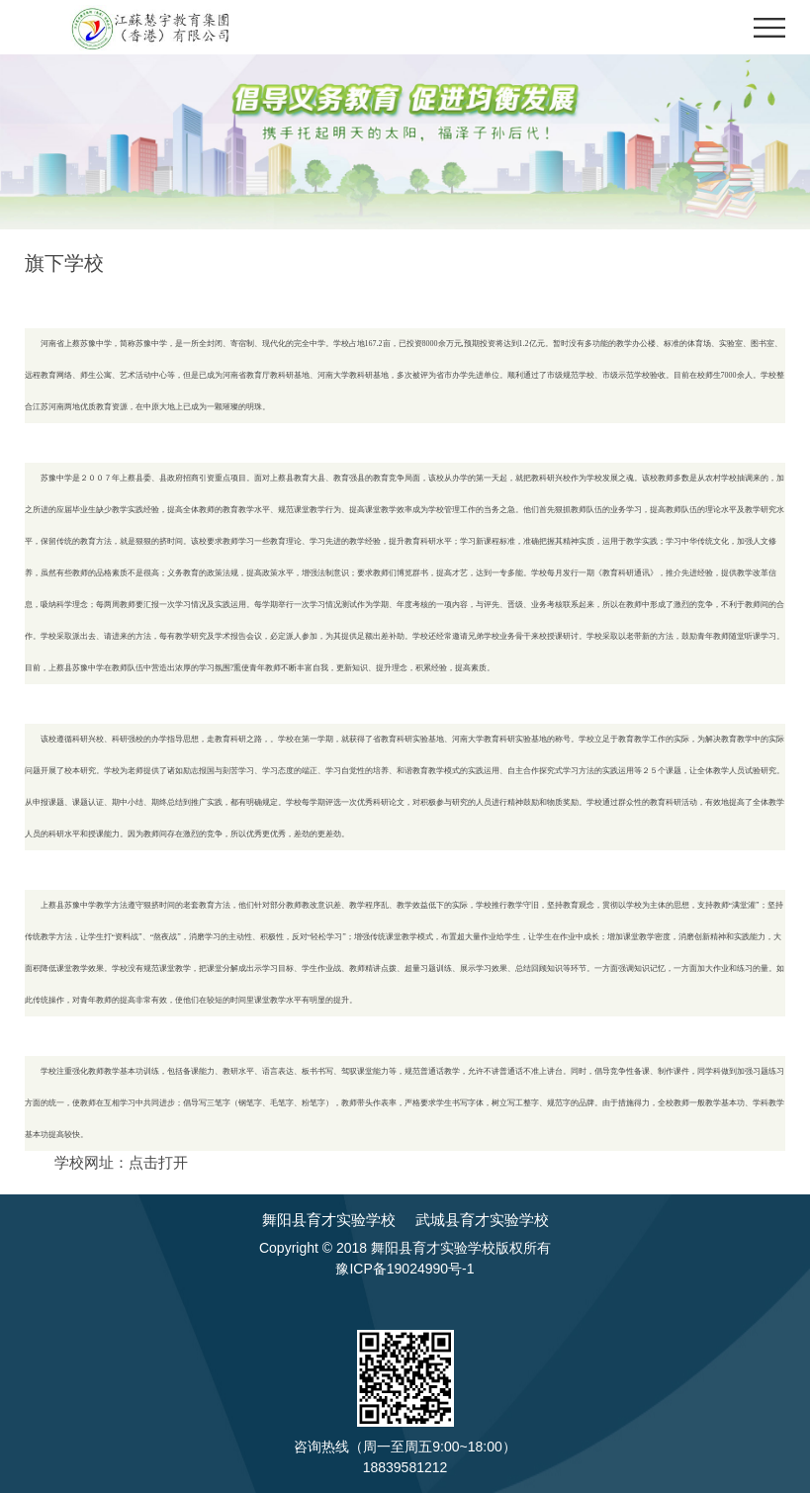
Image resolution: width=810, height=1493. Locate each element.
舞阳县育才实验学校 (329, 1219)
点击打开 (158, 1162)
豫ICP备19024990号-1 (404, 1268)
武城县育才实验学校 (482, 1219)
